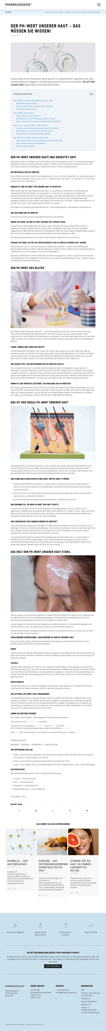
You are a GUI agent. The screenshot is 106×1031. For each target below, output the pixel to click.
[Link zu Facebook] (99, 1024)
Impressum (85, 999)
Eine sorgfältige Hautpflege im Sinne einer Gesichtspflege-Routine (56, 618)
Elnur (16, 782)
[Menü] (98, 4)
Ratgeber (8, 12)
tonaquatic (18, 786)
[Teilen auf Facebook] (19, 811)
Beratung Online (32, 722)
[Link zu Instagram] (96, 1024)
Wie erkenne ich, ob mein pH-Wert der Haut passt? (34, 131)
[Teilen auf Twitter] (36, 811)
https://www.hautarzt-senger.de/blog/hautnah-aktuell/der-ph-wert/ (42, 761)
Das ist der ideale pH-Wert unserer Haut (30, 125)
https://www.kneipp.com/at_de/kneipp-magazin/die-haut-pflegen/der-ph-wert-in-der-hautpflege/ (54, 765)
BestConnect (40, 1024)
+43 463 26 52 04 (62, 990)
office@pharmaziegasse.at (66, 993)
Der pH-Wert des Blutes (23, 113)
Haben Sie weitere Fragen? (25, 146)
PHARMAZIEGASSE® (18, 741)
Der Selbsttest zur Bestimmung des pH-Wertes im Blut (35, 119)
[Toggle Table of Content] (90, 94)
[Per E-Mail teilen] (86, 811)
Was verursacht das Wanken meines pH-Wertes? (33, 134)
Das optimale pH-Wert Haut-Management (30, 143)
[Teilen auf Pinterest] (70, 811)
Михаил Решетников (22, 789)
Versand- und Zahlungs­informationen (90, 994)
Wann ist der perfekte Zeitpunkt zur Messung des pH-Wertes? (38, 121)
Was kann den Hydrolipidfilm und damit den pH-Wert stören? (37, 128)
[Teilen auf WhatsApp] (53, 811)
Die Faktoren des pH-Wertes (26, 109)
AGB (82, 990)
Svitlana (17, 779)
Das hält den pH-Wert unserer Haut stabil (30, 138)
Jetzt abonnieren (53, 966)
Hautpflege (15, 36)
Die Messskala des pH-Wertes (26, 104)
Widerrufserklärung (88, 1002)
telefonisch (39, 726)
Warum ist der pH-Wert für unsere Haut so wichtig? (34, 106)
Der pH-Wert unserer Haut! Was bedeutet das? (33, 101)
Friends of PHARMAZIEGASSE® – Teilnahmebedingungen (90, 1010)
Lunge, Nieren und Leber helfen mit (28, 116)
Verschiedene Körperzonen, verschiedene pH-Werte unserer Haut (39, 141)
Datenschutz (86, 1005)
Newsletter (66, 728)
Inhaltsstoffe (12, 867)
